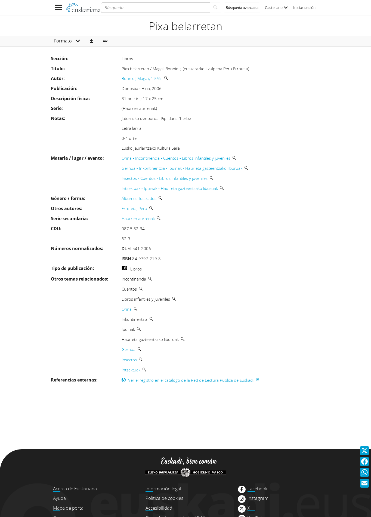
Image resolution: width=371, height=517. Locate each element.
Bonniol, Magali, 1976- (142, 78)
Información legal (163, 488)
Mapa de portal (69, 508)
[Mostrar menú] (58, 7)
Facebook (257, 488)
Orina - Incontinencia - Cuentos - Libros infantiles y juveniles (176, 158)
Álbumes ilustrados (139, 198)
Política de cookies (164, 498)
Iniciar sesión (304, 7)
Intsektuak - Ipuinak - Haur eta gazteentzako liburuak (170, 188)
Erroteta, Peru (134, 208)
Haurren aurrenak (138, 218)
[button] (91, 41)
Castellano (276, 7)
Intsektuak (131, 370)
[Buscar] (215, 7)
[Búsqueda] (155, 7)
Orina (127, 309)
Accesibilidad (159, 508)
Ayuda (59, 498)
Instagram (258, 498)
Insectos (129, 359)
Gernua (128, 349)
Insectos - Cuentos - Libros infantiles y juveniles (165, 178)
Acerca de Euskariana (75, 488)
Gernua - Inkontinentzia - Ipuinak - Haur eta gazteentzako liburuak (182, 168)
